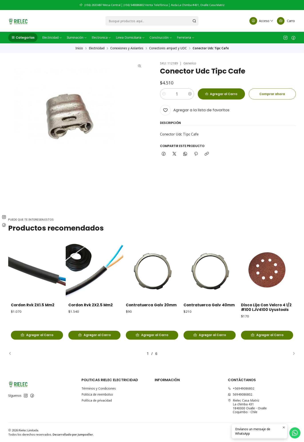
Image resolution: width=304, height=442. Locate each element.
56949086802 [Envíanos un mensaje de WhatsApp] (240, 394)
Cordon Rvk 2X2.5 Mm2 (90, 309)
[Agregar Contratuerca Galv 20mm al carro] (152, 342)
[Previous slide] (11, 353)
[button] (23, 37)
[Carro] (286, 21)
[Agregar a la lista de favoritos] (194, 110)
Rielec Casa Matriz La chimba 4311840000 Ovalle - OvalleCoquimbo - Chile (247, 406)
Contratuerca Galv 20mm (151, 313)
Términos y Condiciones (98, 388)
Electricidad (97, 48)
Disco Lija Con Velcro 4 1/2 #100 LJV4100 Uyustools (266, 326)
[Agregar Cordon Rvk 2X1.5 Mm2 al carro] (37, 337)
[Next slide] (292, 353)
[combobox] (152, 20)
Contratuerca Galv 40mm (209, 318)
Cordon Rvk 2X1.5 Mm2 (32, 307)
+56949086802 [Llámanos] (241, 388)
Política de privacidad (96, 400)
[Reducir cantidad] (164, 94)
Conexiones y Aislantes (126, 48)
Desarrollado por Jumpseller (73, 434)
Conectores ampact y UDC (168, 48)
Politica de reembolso (97, 394)
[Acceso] (262, 21)
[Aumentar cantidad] (190, 94)
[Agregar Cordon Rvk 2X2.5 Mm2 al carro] (94, 339)
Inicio (79, 48)
